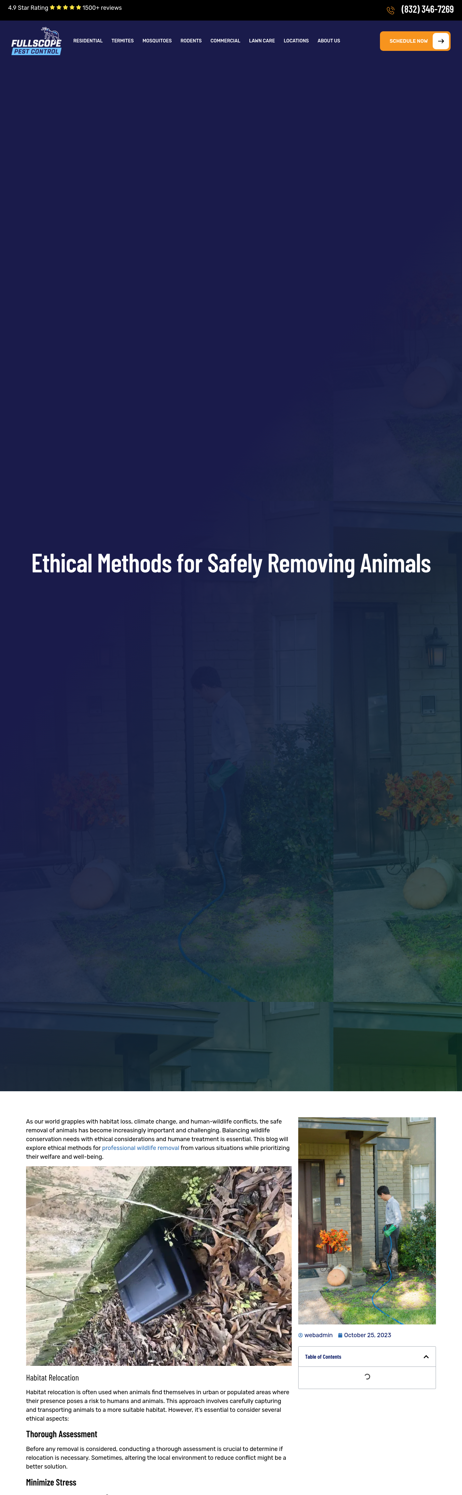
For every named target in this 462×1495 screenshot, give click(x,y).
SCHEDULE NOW (419, 41)
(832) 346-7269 (427, 9)
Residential (88, 41)
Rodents (191, 41)
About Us (329, 41)
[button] (88, 41)
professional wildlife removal (140, 1148)
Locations (296, 41)
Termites (122, 41)
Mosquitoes (157, 41)
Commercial (225, 41)
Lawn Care (262, 41)
